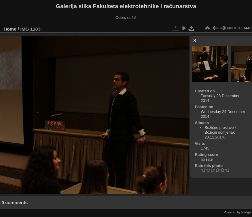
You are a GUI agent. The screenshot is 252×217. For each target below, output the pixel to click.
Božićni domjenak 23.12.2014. (220, 134)
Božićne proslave (219, 127)
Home (10, 28)
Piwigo (246, 212)
